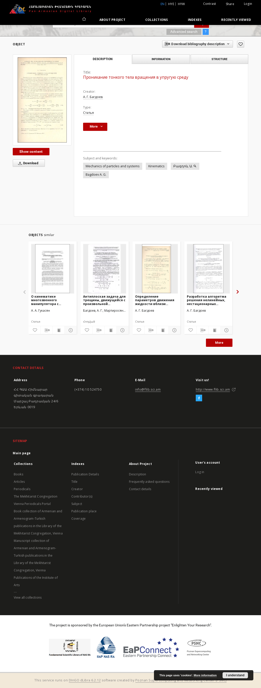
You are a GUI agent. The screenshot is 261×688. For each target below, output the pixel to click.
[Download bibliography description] (46, 330)
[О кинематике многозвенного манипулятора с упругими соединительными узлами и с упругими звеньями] (52, 268)
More (219, 343)
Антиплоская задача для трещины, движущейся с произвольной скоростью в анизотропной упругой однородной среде (104, 300)
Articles (19, 481)
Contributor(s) (81, 496)
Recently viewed (236, 20)
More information (205, 675)
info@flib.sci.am (148, 389)
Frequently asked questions (149, 481)
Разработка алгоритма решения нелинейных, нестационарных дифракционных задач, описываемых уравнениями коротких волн (207, 300)
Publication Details (85, 474)
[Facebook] (199, 398)
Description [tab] (102, 59)
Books (18, 474)
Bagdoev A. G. (96, 174)
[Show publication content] (58, 330)
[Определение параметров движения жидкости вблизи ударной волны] (156, 268)
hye (171, 4)
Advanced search (184, 32)
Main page (22, 453)
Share (230, 4)
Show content (31, 151)
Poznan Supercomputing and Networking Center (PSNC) (181, 680)
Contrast (209, 4)
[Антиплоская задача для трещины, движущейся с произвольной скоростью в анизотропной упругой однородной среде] (104, 268)
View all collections (28, 597)
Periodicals (22, 489)
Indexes (195, 20)
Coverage (78, 518)
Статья (88, 113)
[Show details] (70, 330)
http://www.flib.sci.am (213, 389)
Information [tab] (161, 59)
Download (27, 163)
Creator (77, 489)
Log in (199, 472)
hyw (181, 4)
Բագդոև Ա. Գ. (185, 166)
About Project (112, 20)
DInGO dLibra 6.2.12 (85, 680)
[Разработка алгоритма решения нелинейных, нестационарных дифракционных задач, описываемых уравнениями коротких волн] (208, 268)
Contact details (140, 489)
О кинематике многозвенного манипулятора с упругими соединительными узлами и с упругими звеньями (48, 300)
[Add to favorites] (240, 44)
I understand (235, 675)
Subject (76, 504)
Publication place (84, 511)
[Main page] (83, 19)
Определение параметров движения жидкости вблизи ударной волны (154, 300)
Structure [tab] (219, 59)
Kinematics (156, 166)
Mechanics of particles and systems (113, 166)
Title (74, 481)
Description (137, 474)
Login (248, 4)
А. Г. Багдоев (93, 97)
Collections (156, 20)
